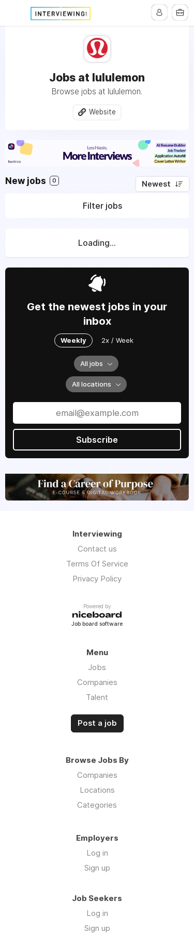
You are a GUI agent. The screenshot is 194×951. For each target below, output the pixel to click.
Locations (97, 790)
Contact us (97, 549)
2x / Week (117, 340)
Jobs (97, 667)
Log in (97, 853)
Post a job (97, 723)
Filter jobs (102, 206)
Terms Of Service (97, 564)
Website (102, 112)
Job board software (97, 624)
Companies (97, 682)
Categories (97, 805)
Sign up (97, 868)
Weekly (73, 340)
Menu (14, 13)
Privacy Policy (97, 578)
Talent (97, 697)
